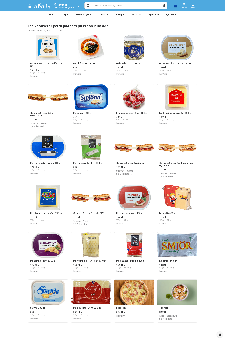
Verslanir (136, 14)
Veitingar (120, 14)
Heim (51, 14)
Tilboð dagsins (83, 14)
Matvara (103, 14)
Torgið (64, 14)
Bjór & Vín (171, 14)
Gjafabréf (154, 14)
